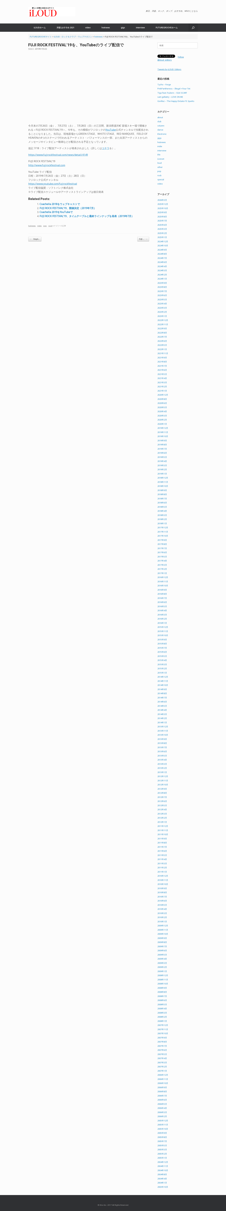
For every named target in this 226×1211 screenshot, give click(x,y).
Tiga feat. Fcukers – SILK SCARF (172, 92)
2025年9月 (162, 212)
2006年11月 (162, 1079)
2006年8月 (162, 1091)
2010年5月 (162, 905)
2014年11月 (162, 681)
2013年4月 (162, 759)
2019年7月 (162, 448)
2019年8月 (162, 444)
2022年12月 (162, 320)
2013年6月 (162, 751)
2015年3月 (162, 664)
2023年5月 (162, 299)
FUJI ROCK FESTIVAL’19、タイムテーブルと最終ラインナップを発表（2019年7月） (87, 216)
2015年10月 (162, 635)
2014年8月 (162, 693)
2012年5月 (162, 805)
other (160, 167)
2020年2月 (162, 419)
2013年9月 (162, 739)
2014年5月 (162, 705)
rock (50, 226)
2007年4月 (162, 1058)
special (160, 179)
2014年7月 (162, 697)
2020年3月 (162, 415)
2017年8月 (162, 544)
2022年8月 (162, 332)
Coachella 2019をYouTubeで (56, 212)
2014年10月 (162, 685)
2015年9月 (162, 639)
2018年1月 (162, 523)
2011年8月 (162, 842)
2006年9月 (162, 1087)
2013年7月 (162, 747)
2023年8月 (162, 287)
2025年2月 (162, 233)
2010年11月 (162, 880)
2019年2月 (162, 469)
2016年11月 (162, 581)
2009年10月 (162, 933)
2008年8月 (162, 992)
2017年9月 (162, 540)
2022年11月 (162, 324)
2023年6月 (162, 295)
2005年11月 (162, 1124)
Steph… (35, 239)
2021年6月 (162, 370)
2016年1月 (162, 623)
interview (140, 27)
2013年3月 (162, 764)
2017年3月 (162, 564)
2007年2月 (162, 1066)
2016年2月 (162, 618)
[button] (193, 27)
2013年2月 (162, 768)
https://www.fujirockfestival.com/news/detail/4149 (58, 154)
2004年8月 (162, 1174)
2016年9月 (162, 589)
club (159, 121)
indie (39, 226)
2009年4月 (162, 958)
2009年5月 (162, 954)
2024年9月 (162, 249)
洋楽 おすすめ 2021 (65, 27)
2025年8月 (162, 216)
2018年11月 (162, 482)
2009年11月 (162, 929)
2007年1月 (162, 1070)
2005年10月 (162, 1128)
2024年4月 (162, 266)
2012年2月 (162, 817)
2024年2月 (162, 274)
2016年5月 (162, 606)
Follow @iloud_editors (170, 58)
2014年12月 (162, 676)
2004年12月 (162, 1162)
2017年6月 (162, 552)
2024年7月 (162, 258)
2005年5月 (162, 1145)
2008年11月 (162, 979)
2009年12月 (162, 925)
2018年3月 (162, 515)
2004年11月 (162, 1166)
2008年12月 (162, 975)
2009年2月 (162, 967)
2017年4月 (162, 560)
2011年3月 (162, 863)
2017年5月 (162, 556)
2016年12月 (162, 577)
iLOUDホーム (40, 27)
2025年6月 (162, 224)
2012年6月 (162, 801)
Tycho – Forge (164, 84)
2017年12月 (162, 527)
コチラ (105, 148)
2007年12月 (162, 1025)
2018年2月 (162, 519)
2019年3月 (162, 465)
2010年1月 (162, 921)
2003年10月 (162, 1186)
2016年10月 (162, 585)
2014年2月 (162, 718)
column (160, 125)
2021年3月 (162, 382)
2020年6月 (162, 403)
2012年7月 (162, 797)
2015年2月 (162, 668)
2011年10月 (162, 834)
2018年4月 (162, 510)
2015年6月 (162, 651)
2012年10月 (162, 784)
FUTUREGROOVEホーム (167, 27)
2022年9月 (162, 328)
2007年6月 (162, 1050)
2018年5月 (162, 506)
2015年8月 (162, 643)
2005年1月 (162, 1157)
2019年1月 (162, 473)
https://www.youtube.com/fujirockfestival (52, 183)
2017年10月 (162, 535)
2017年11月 (162, 531)
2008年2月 (162, 1016)
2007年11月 (162, 1029)
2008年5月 (162, 1004)
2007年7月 (162, 1046)
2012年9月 (162, 788)
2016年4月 (162, 610)
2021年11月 (162, 353)
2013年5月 (162, 755)
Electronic (162, 134)
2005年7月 (162, 1141)
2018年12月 (162, 477)
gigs (123, 27)
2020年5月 (162, 407)
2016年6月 (162, 602)
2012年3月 (162, 813)
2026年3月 (162, 200)
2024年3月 (162, 270)
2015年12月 (162, 627)
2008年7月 (162, 996)
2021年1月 (162, 390)
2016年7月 (162, 598)
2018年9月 (162, 490)
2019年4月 (162, 461)
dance (160, 129)
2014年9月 (162, 689)
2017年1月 (162, 573)
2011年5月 (162, 855)
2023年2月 (162, 311)
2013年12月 (162, 726)
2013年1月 (162, 772)
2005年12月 (162, 1120)
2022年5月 (162, 345)
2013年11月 (162, 730)
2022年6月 (162, 341)
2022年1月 (162, 349)
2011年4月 (162, 859)
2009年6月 (162, 950)
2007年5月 (162, 1054)
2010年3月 (162, 913)
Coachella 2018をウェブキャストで (60, 204)
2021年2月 (162, 386)
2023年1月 (162, 316)
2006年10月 (162, 1083)
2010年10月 (162, 884)
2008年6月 (162, 1000)
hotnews (106, 27)
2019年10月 (162, 436)
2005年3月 (162, 1149)
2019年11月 (162, 432)
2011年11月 (162, 830)
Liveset (160, 158)
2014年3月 (162, 714)
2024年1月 (162, 278)
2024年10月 (162, 245)
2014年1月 (162, 722)
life (158, 154)
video (88, 27)
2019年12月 (162, 428)
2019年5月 (162, 457)
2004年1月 (162, 1182)
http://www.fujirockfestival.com (46, 165)
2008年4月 (162, 1008)
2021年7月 (162, 365)
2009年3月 (162, 963)
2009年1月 (162, 971)
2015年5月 (162, 656)
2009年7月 (162, 946)
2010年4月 (162, 909)
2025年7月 (162, 220)
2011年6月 (162, 851)
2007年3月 (162, 1062)
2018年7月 (162, 498)
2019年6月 (162, 452)
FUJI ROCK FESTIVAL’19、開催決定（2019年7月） (68, 208)
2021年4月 (162, 378)
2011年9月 (162, 838)
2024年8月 (162, 253)
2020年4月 (162, 411)
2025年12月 (162, 204)
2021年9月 (162, 357)
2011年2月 (162, 867)
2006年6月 (162, 1099)
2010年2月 (162, 917)
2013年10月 (162, 734)
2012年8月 (162, 792)
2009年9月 (162, 938)
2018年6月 (162, 502)
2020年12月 (162, 394)
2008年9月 (162, 987)
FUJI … (143, 239)
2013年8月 (162, 743)
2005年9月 (162, 1133)
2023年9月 (162, 283)
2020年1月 (162, 423)
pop (45, 226)
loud (159, 162)
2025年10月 (162, 208)
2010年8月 (162, 892)
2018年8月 (162, 494)
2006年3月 (162, 1112)
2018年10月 (162, 486)
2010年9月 (162, 888)
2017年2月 (162, 569)
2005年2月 (162, 1153)
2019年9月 (162, 440)
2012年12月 (162, 776)
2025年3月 (162, 229)
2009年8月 (162, 942)
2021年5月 (162, 374)
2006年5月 (162, 1104)
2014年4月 (162, 710)
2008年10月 (162, 983)
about (160, 117)
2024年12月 (162, 241)
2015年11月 (162, 631)
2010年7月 (162, 896)
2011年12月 (162, 826)
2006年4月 (162, 1108)
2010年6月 (162, 900)
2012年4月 (162, 809)
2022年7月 (162, 336)
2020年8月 (162, 399)
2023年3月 (162, 307)
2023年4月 (162, 303)
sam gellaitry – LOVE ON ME (170, 96)
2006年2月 (162, 1116)
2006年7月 (162, 1095)
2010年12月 (162, 875)
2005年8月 (162, 1137)
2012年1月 (162, 822)
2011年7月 (162, 846)
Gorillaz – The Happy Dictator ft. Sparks (175, 101)
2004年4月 (162, 1178)
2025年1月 (162, 237)
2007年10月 (162, 1033)
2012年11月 (162, 780)
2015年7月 (162, 647)
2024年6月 (162, 262)
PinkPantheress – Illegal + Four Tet (173, 88)
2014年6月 (162, 701)
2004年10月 (162, 1170)
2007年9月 (162, 1037)
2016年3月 (162, 614)
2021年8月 (162, 361)
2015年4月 (162, 660)
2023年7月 (162, 291)
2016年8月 (162, 593)
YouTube (110, 129)
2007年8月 (162, 1041)
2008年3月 (162, 1012)
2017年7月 (162, 548)
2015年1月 (162, 672)
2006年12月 (162, 1074)
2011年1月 (162, 871)
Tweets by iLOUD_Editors (169, 69)
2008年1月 (162, 1021)
